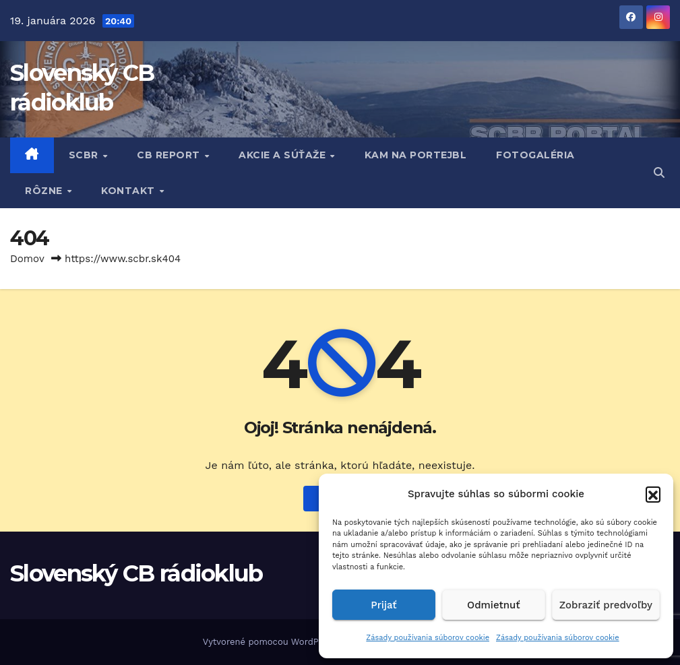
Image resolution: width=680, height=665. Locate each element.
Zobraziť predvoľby (605, 605)
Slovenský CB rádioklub (136, 573)
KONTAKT (129, 191)
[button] (653, 494)
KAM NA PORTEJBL (416, 155)
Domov (27, 259)
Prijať (383, 605)
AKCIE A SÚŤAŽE (284, 155)
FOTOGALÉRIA (535, 155)
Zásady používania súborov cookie (427, 637)
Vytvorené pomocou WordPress (271, 642)
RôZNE (45, 191)
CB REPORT (170, 155)
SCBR (85, 155)
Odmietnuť (493, 605)
